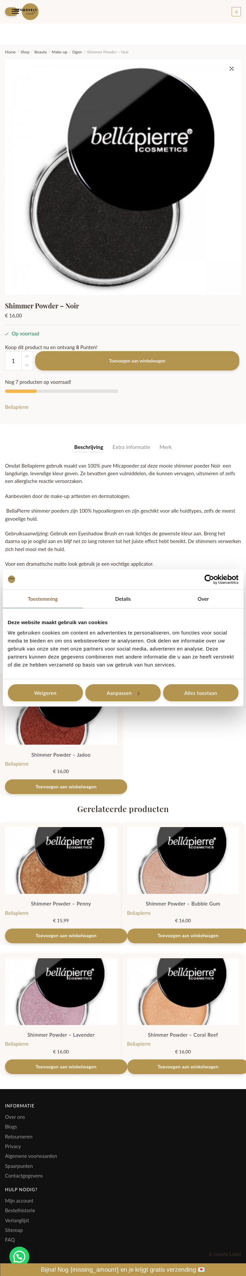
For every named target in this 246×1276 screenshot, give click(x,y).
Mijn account (19, 1201)
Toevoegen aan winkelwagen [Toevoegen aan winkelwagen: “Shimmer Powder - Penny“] (65, 935)
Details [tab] (123, 599)
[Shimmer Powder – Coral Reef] (183, 991)
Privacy (13, 1146)
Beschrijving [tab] (88, 447)
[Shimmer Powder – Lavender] (61, 991)
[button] (232, 69)
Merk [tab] (166, 447)
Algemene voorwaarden (31, 1156)
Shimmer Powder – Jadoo (61, 755)
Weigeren (45, 693)
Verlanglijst (17, 1220)
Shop (25, 51)
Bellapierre (17, 407)
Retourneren (18, 1136)
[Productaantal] (13, 360)
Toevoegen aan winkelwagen (137, 360)
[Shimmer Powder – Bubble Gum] (183, 860)
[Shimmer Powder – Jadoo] (61, 711)
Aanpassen (123, 693)
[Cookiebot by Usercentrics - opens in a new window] (209, 579)
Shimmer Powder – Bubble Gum (183, 904)
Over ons (15, 1117)
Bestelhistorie (20, 1210)
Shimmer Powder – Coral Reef (183, 1035)
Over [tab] (203, 599)
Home (10, 51)
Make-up (59, 51)
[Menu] (11, 11)
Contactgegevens (24, 1176)
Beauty (40, 51)
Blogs (11, 1126)
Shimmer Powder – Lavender (60, 1035)
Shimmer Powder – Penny (61, 904)
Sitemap (14, 1230)
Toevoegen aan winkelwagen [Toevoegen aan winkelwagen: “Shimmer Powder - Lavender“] (65, 1066)
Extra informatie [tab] (131, 447)
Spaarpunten (19, 1166)
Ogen (77, 51)
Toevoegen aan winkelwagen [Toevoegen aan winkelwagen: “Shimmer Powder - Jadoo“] (65, 786)
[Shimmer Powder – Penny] (61, 860)
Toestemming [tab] (43, 599)
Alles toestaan (200, 693)
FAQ (10, 1240)
